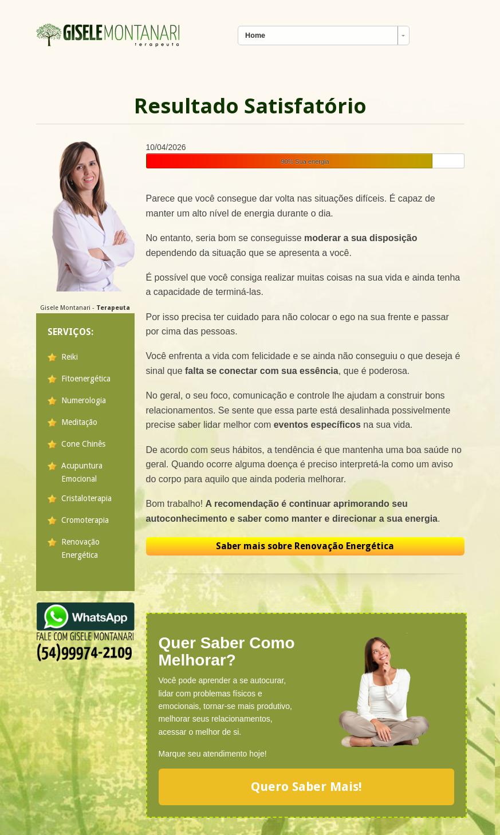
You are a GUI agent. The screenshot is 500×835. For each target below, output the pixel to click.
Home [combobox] (255, 35)
